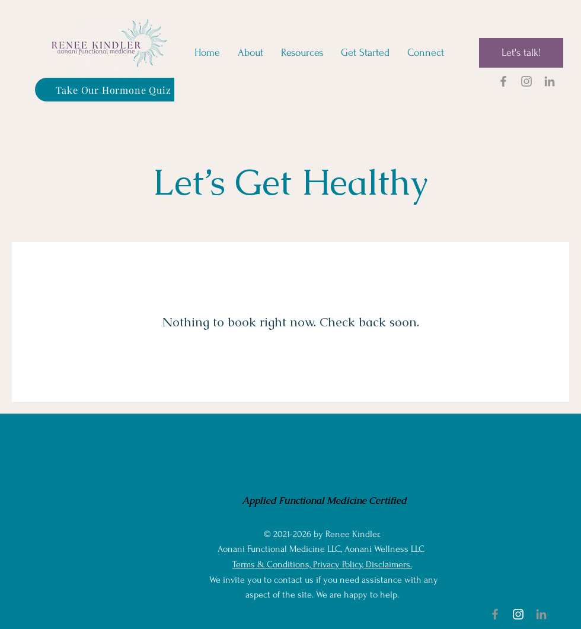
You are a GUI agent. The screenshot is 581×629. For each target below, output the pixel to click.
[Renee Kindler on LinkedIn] (549, 81)
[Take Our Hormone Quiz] (113, 89)
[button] (302, 53)
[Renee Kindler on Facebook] (503, 81)
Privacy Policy (337, 564)
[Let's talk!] (521, 53)
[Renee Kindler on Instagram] (526, 81)
